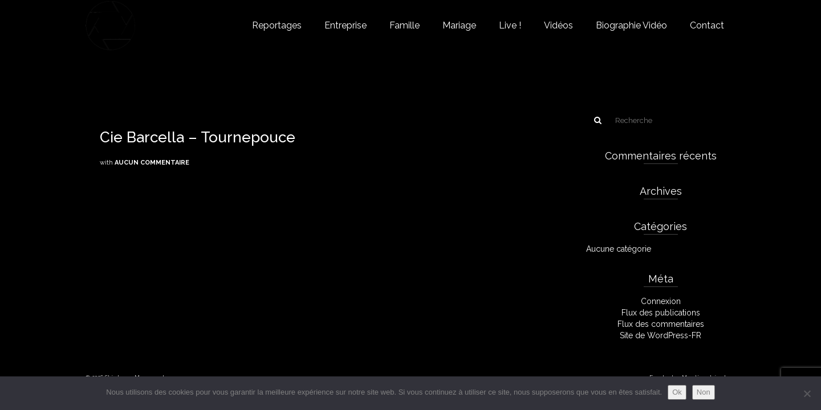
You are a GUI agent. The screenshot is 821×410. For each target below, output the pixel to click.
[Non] (806, 393)
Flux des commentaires (660, 324)
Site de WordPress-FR (660, 335)
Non (703, 392)
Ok (677, 392)
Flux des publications (660, 312)
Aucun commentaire (152, 162)
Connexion (661, 301)
